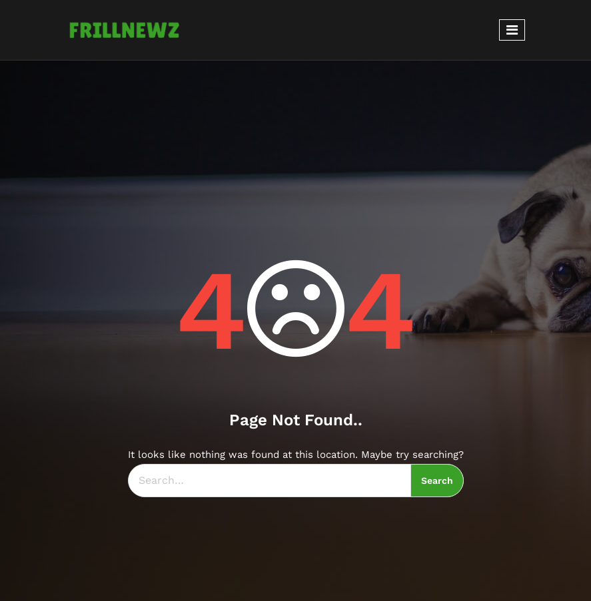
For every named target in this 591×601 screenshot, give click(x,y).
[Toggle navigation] (512, 30)
